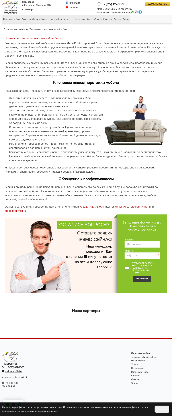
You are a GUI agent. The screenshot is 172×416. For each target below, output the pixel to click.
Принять (162, 409)
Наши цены (79, 19)
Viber (145, 207)
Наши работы (56, 19)
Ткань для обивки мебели (33, 19)
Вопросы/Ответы (94, 19)
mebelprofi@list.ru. (16, 211)
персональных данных (140, 271)
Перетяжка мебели (11, 19)
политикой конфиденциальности (41, 411)
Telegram (135, 207)
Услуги (67, 19)
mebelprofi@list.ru (13, 371)
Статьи (126, 19)
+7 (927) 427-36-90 (113, 4)
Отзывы (117, 19)
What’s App (121, 207)
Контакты (107, 19)
